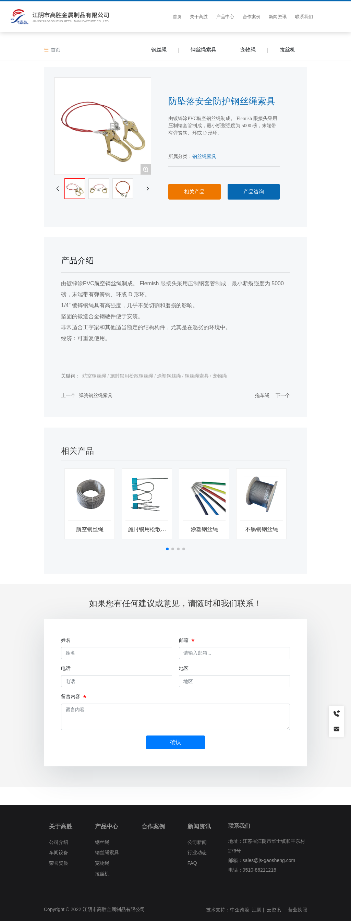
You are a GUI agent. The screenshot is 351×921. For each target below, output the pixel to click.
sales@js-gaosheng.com (269, 860)
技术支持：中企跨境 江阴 (234, 909)
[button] (167, 549)
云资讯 (274, 909)
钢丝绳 (159, 49)
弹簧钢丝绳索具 (95, 395)
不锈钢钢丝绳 (261, 529)
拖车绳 (262, 395)
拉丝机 (287, 49)
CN (327, 16)
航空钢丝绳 (90, 529)
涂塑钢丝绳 (204, 529)
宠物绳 (248, 49)
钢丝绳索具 (203, 49)
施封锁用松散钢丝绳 (147, 532)
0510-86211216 (259, 870)
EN (337, 16)
